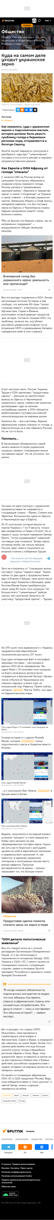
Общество (9, 916)
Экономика (21, 1139)
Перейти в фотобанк (32, 104)
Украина (35, 1095)
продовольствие (9, 1101)
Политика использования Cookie (16, 1176)
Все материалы (7, 120)
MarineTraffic (19, 732)
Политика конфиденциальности (16, 1172)
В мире (22, 1101)
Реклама (5, 1168)
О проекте (6, 1164)
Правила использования (23, 1164)
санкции (25, 1095)
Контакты (15, 1168)
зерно (16, 1095)
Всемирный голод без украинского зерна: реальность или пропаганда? (26, 280)
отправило (27, 741)
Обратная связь (8, 1186)
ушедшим (43, 790)
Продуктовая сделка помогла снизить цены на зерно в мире (25, 923)
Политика (7, 1139)
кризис (45, 1095)
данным (18, 690)
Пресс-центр (26, 1168)
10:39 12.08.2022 (9, 69)
